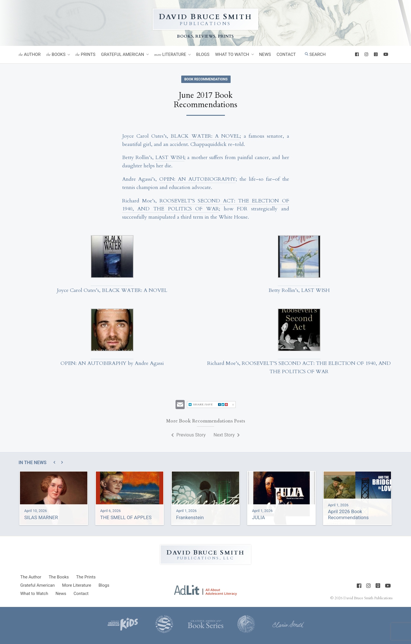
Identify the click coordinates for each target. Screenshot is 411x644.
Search (315, 54)
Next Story (226, 435)
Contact (286, 54)
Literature (170, 54)
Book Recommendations (206, 79)
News (265, 54)
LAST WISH (169, 157)
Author (30, 54)
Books (55, 54)
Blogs (202, 54)
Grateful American (122, 54)
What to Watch (232, 54)
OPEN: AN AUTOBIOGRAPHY (197, 179)
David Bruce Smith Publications (367, 598)
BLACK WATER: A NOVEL (205, 136)
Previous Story (188, 435)
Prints (85, 54)
